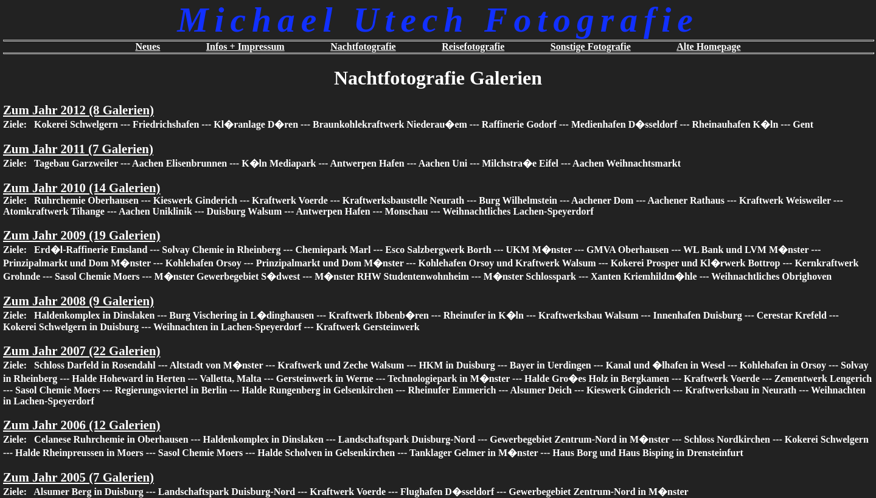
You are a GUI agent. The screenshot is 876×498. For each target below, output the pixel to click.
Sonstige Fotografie (591, 46)
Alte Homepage (708, 46)
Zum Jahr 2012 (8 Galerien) (78, 110)
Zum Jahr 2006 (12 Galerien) (81, 425)
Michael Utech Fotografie (437, 20)
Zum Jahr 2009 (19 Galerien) (81, 235)
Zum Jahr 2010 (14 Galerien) (81, 188)
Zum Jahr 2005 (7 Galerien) (78, 477)
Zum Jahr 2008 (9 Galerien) (78, 301)
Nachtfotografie (363, 46)
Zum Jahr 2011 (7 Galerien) (78, 149)
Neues (147, 46)
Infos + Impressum (245, 46)
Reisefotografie (473, 46)
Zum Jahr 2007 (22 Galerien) (81, 351)
